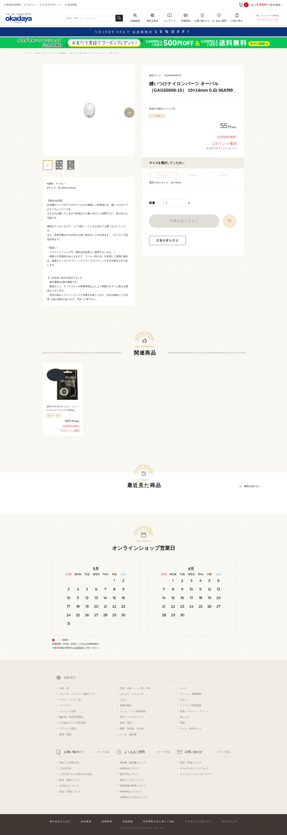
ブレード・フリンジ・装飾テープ (77, 694)
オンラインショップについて (195, 774)
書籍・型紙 (65, 734)
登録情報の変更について (133, 785)
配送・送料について (70, 780)
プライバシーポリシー (198, 821)
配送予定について (129, 774)
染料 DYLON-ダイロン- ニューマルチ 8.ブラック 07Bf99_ (62, 408)
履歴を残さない (252, 486)
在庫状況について (129, 768)
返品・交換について (70, 791)
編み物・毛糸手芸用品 (71, 717)
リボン (123, 699)
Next (129, 113)
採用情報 (107, 821)
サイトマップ (229, 821)
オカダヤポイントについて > (221, 148)
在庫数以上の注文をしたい (134, 797)
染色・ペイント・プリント (194, 711)
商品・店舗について (191, 762)
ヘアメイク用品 (67, 728)
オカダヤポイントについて (194, 768)
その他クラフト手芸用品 (72, 722)
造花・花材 (126, 722)
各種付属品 (126, 705)
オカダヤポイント (51, 4)
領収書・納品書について (133, 762)
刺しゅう (185, 717)
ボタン (183, 699)
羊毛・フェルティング (132, 717)
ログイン (31, 4)
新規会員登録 (13, 4)
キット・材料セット (191, 728)
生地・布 (64, 688)
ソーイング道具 (67, 711)
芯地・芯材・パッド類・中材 (135, 688)
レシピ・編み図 (128, 734)
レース (183, 688)
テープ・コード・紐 (70, 699)
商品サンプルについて (132, 780)
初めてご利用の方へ (70, 762)
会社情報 (72, 4)
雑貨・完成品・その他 (132, 728)
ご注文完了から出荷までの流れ (76, 774)
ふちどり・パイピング (132, 694)
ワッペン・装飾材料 (191, 694)
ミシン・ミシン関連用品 (133, 711)
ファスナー (65, 705)
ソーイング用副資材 (191, 705)
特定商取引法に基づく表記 (159, 821)
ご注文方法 (65, 768)
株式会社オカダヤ (60, 821)
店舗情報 (78, 648)
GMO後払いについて (131, 791)
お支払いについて (68, 785)
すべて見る (104, 752)
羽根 (182, 722)
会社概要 (86, 821)
